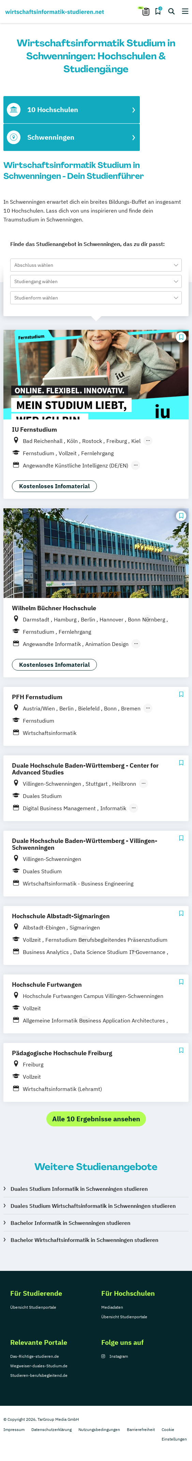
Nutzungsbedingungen (99, 1429)
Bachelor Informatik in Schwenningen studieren (70, 1222)
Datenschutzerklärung (51, 1429)
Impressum (14, 1429)
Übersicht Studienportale (33, 1307)
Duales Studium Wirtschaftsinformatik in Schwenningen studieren (93, 1205)
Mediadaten (112, 1307)
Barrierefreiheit (141, 1429)
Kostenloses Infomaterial (54, 486)
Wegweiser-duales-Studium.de (39, 1365)
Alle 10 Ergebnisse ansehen (96, 1118)
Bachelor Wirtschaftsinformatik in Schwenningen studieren (84, 1239)
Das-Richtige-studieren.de (34, 1356)
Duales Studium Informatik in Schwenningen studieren (79, 1188)
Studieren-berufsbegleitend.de (39, 1375)
